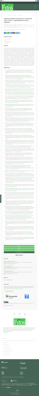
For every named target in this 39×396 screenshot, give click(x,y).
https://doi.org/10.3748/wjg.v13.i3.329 (26, 159)
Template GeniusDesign (15, 393)
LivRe (15, 377)
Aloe (5, 40)
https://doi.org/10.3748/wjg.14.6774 (15, 151)
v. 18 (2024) (14, 15)
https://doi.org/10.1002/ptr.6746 (13, 204)
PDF (19, 245)
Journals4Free (18, 377)
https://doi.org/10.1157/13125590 (20, 110)
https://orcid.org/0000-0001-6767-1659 (9, 273)
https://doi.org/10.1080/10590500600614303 (15, 79)
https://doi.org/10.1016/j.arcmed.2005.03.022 (25, 90)
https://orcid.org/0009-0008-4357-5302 (9, 264)
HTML (19, 247)
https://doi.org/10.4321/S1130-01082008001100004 (20, 209)
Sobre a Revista (5, 332)
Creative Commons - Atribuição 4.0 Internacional (25, 385)
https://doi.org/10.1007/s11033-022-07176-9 (26, 94)
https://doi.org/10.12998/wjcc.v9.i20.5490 (19, 219)
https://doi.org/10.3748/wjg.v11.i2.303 (23, 98)
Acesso (9, 2)
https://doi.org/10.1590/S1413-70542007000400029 (16, 83)
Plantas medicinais (7, 42)
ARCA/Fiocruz (12, 377)
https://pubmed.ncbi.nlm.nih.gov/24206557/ (17, 181)
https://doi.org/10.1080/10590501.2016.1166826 (22, 87)
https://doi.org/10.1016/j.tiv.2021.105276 (16, 239)
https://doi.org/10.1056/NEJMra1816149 (16, 155)
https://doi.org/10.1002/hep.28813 (18, 163)
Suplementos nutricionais (8, 41)
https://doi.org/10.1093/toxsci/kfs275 (21, 121)
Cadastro (5, 2)
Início (4, 15)
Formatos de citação (9, 291)
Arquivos (9, 15)
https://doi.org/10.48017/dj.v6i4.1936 (27, 176)
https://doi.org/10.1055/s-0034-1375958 (24, 214)
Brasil (3, 0)
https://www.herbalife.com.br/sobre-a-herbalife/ (16, 172)
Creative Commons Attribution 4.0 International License (25, 303)
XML (19, 250)
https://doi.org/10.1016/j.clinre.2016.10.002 (26, 195)
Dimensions (22, 377)
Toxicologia (6, 43)
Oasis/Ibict (7, 377)
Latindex (4, 377)
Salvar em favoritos (19, 252)
